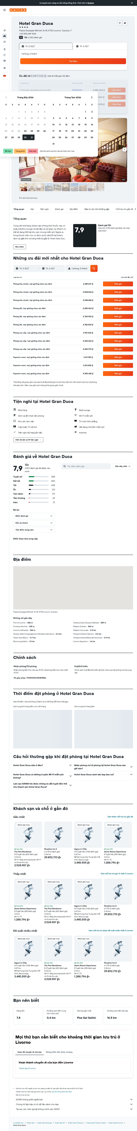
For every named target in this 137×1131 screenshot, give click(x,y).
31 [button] (51, 96)
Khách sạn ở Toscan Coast (96, 1123)
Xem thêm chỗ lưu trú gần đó (120, 816)
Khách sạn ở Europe (44, 1123)
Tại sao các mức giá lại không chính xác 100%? (74, 1109)
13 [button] (26, 84)
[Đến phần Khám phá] (4, 37)
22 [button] (38, 90)
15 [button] (38, 84)
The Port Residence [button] (22, 851)
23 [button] (45, 90)
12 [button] (64, 77)
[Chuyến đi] (4, 56)
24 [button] (51, 90)
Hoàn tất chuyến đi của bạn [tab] (30, 1052)
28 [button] (32, 96)
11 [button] (57, 77)
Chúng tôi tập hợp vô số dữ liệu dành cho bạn (74, 1104)
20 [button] (25, 90)
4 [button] (57, 71)
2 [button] (44, 71)
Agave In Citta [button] (80, 849)
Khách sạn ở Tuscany (75, 1123)
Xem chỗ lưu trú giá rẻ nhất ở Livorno (117, 873)
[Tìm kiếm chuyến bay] (4, 18)
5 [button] (64, 71)
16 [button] (45, 84)
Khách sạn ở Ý (60, 1123)
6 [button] (25, 77)
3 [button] (51, 71)
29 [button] (38, 96)
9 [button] (44, 77)
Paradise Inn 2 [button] (50, 849)
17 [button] (51, 84)
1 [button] (38, 71)
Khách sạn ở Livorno (27, 1068)
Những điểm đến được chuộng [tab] (59, 1052)
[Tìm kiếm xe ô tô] (4, 29)
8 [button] (38, 77)
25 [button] (57, 90)
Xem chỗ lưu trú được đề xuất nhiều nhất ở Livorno (111, 930)
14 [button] (32, 84)
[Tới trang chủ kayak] (18, 10)
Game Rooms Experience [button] (115, 851)
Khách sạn (30, 1123)
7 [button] (32, 77)
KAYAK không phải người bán (74, 1099)
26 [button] (64, 90)
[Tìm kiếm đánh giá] (88, 466)
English (91, 3)
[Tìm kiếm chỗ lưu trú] (4, 23)
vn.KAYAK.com (18, 1123)
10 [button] (51, 77)
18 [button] (58, 84)
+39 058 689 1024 (27, 33)
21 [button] (32, 90)
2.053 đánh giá (35, 37)
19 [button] (64, 84)
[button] (132, 3)
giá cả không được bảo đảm (62, 1092)
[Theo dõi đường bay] (4, 42)
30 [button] (44, 96)
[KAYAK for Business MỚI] (4, 48)
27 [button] (25, 96)
